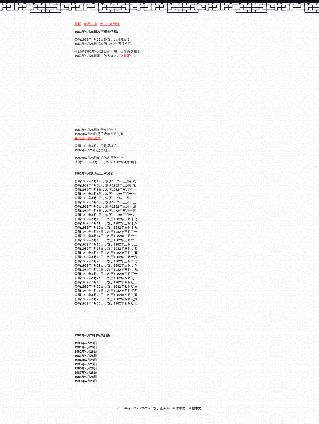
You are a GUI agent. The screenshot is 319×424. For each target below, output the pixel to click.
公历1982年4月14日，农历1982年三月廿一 (106, 236)
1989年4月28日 (85, 381)
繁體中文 (195, 408)
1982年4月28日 (85, 351)
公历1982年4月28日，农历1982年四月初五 (106, 295)
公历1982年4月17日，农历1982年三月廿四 (106, 248)
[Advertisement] (111, 92)
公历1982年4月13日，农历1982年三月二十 (106, 232)
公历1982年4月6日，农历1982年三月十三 (105, 202)
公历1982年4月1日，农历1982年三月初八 (105, 181)
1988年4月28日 (85, 377)
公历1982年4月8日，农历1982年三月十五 (105, 210)
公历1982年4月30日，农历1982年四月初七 (106, 303)
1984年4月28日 (85, 360)
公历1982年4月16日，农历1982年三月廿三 (106, 244)
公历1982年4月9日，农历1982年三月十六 (105, 215)
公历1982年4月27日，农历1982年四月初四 (106, 290)
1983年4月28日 (85, 355)
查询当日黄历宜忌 (87, 138)
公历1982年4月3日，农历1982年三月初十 (105, 189)
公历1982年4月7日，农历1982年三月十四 (105, 206)
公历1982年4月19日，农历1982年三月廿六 (106, 257)
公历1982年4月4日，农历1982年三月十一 (105, 194)
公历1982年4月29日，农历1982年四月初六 (106, 299)
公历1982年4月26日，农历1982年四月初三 (106, 286)
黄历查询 (90, 24)
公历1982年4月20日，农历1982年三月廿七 (106, 261)
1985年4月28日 (85, 364)
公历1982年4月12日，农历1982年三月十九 (106, 227)
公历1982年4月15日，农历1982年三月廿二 (106, 240)
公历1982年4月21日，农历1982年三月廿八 (106, 265)
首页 (77, 24)
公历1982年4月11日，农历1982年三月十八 (106, 223)
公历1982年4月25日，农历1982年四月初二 (106, 282)
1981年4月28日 (85, 347)
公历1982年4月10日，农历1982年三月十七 (106, 219)
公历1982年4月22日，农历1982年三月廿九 (106, 269)
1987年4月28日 (85, 372)
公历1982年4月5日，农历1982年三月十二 (105, 198)
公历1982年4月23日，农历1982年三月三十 (106, 274)
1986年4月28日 (85, 368)
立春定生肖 (128, 55)
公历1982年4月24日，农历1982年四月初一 (106, 278)
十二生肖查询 (110, 24)
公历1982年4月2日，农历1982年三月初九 (105, 185)
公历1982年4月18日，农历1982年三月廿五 (106, 253)
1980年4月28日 (85, 343)
